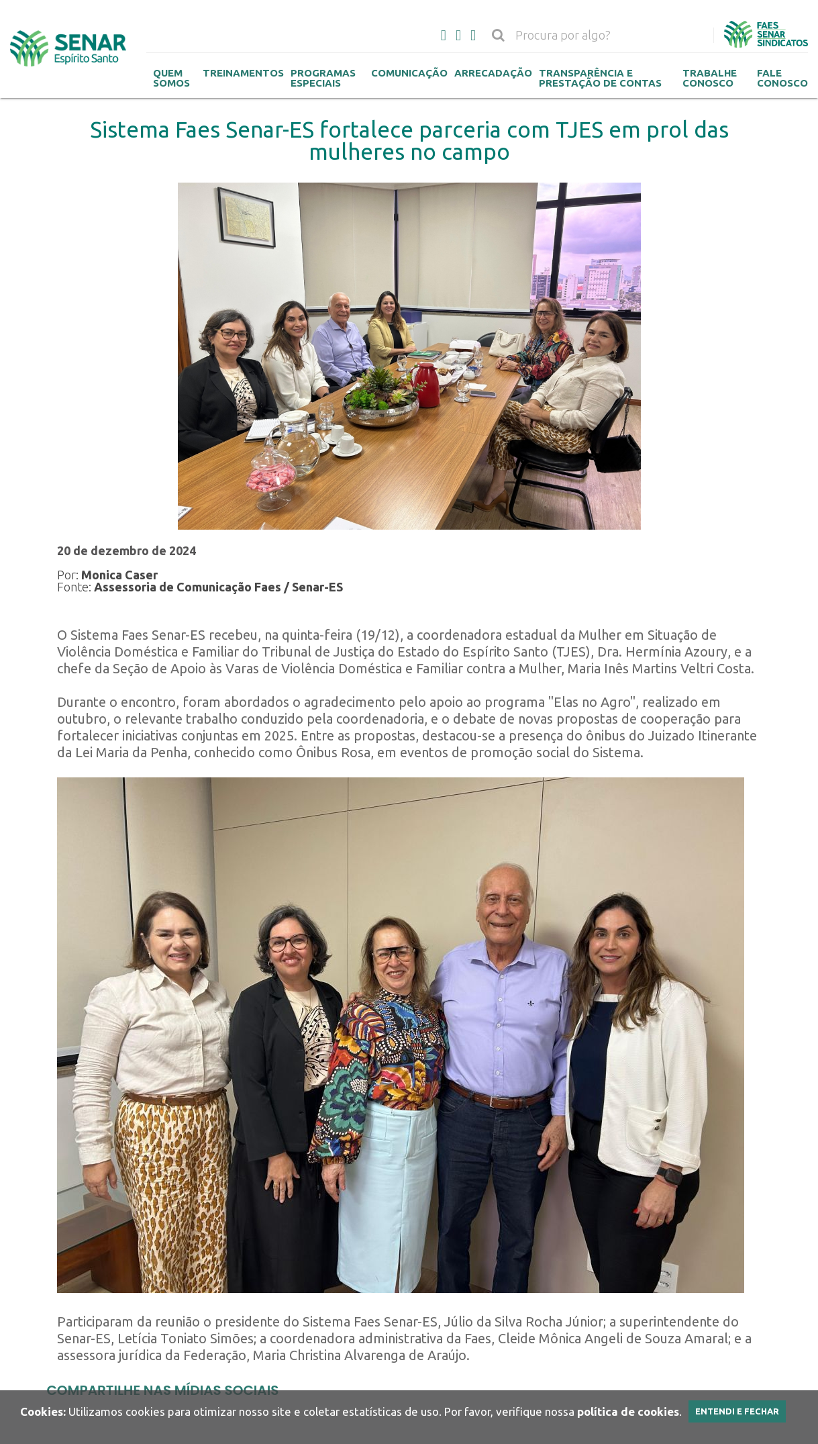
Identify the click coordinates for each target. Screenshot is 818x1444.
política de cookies (628, 1411)
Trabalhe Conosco (709, 78)
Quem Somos (171, 78)
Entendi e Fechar (737, 1411)
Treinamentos (243, 73)
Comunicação (409, 73)
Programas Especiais (323, 78)
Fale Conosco (782, 78)
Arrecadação (493, 73)
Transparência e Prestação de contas (600, 78)
